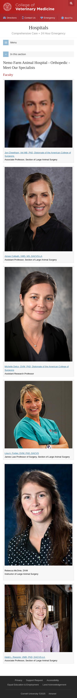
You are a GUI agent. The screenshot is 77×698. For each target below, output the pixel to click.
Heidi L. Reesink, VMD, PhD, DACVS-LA (25, 657)
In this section (14, 54)
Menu (10, 42)
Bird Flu (67, 17)
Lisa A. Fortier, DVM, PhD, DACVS (22, 453)
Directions (10, 17)
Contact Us (28, 17)
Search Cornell (71, 3)
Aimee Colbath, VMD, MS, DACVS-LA (23, 256)
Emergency (47, 17)
